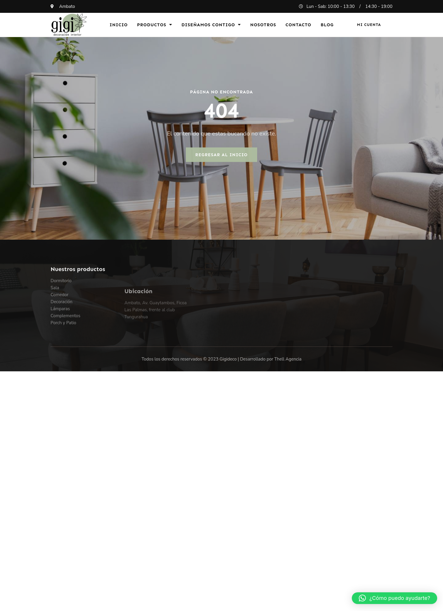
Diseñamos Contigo (211, 25)
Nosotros (263, 24)
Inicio (119, 24)
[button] (394, 598)
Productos (154, 25)
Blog (327, 24)
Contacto (298, 24)
